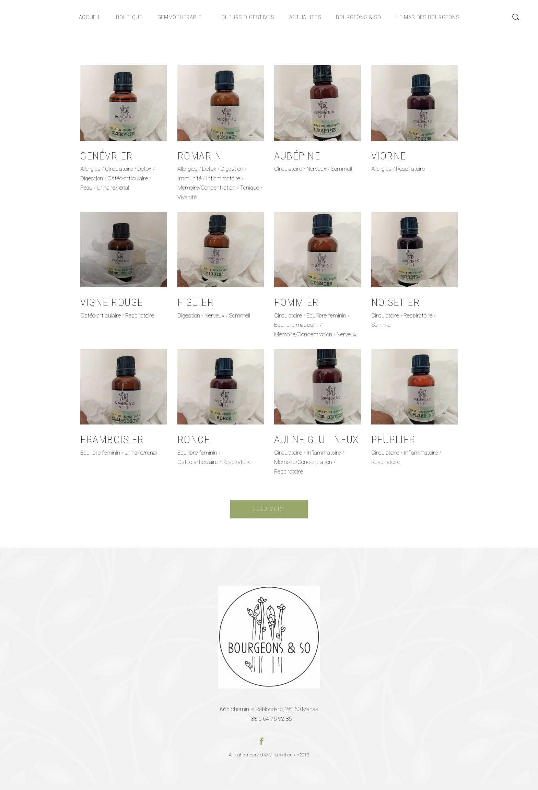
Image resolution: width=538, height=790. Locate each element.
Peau (86, 187)
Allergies (90, 168)
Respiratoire (410, 168)
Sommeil (341, 168)
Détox (144, 168)
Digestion (91, 178)
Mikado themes (284, 754)
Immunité (189, 178)
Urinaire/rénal (113, 187)
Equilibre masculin (296, 324)
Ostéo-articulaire (127, 178)
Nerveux (316, 168)
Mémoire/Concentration (206, 187)
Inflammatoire (223, 178)
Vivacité (187, 197)
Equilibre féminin (326, 315)
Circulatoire (119, 168)
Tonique (249, 187)
